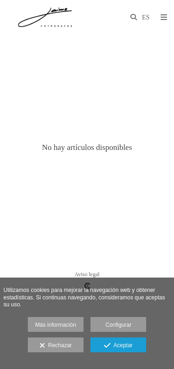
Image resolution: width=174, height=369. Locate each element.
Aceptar (118, 346)
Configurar (118, 325)
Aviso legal (86, 274)
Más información (55, 325)
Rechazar (55, 346)
